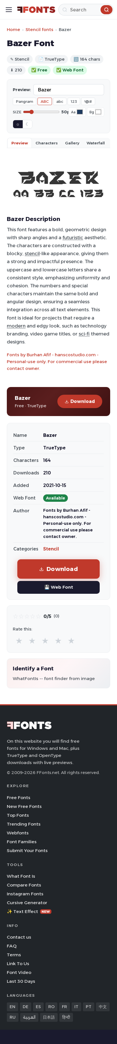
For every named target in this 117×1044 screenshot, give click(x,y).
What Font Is (21, 876)
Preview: (22, 89)
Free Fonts (18, 797)
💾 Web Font (58, 587)
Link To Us (18, 963)
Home (13, 29)
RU (13, 1017)
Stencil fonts (39, 29)
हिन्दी (66, 1017)
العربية (29, 1017)
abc (59, 101)
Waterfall (96, 143)
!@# (88, 101)
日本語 (49, 1017)
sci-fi (84, 334)
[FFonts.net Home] (36, 9)
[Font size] (41, 112)
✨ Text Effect (29, 911)
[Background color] (98, 112)
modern (16, 326)
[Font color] (79, 112)
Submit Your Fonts (27, 850)
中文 (103, 1006)
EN (12, 1006)
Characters (46, 143)
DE (25, 1006)
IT (76, 1006)
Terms (14, 954)
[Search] (86, 10)
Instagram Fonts (25, 893)
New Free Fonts (24, 806)
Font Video (19, 972)
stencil (32, 253)
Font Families (22, 841)
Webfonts (18, 833)
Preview (19, 143)
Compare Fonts (24, 885)
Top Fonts (18, 815)
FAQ (11, 946)
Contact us (19, 937)
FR (64, 1006)
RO (51, 1006)
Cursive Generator (27, 902)
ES (38, 1006)
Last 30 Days (21, 981)
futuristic (72, 237)
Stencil (51, 549)
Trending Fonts (24, 824)
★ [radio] (19, 641)
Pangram (24, 101)
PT (88, 1006)
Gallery (72, 143)
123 (74, 101)
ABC (45, 101)
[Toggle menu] (8, 9)
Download (80, 401)
